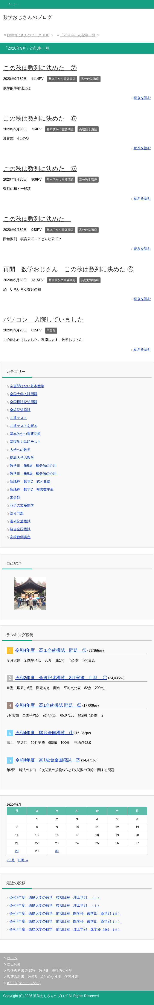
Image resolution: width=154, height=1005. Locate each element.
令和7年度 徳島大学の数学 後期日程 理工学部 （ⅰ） (55, 905)
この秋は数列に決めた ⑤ (40, 168)
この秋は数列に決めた (37, 219)
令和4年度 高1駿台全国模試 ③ (47, 760)
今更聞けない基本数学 (27, 386)
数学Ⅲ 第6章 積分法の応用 (33, 465)
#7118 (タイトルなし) (24, 983)
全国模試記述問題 (23, 402)
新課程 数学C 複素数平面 (32, 489)
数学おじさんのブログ (27, 17)
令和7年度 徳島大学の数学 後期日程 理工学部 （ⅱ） (55, 897)
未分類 (51, 330)
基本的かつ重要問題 (62, 79)
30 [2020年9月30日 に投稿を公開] (57, 851)
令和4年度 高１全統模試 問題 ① (50, 650)
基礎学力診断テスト (25, 442)
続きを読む (142, 98)
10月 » (23, 860)
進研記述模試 (20, 521)
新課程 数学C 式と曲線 (30, 481)
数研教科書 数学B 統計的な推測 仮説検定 (42, 977)
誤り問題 (17, 513)
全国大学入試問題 (23, 394)
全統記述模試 (20, 410)
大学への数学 (20, 449)
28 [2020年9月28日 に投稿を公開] (16, 851)
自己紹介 (14, 964)
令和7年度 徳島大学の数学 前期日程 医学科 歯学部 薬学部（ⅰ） (65, 921)
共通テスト (18, 418)
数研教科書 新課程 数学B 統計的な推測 (39, 970)
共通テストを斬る (23, 426)
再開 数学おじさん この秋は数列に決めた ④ (68, 269)
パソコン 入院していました (43, 319)
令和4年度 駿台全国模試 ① (44, 732)
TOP (28, 35)
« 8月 (11, 860)
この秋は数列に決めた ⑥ (40, 118)
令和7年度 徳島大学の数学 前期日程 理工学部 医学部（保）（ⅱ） (65, 929)
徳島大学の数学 (22, 457)
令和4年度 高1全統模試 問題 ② (48, 705)
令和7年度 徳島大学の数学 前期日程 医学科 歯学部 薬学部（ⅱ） (65, 913)
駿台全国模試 (20, 529)
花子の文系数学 (22, 505)
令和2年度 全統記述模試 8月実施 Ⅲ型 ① (61, 677)
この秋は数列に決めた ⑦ (40, 68)
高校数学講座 (90, 79)
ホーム (12, 958)
